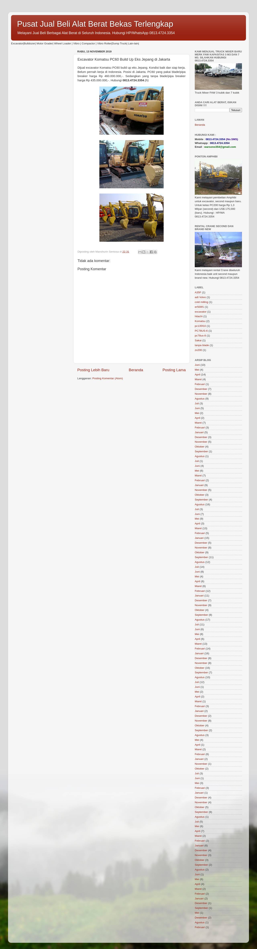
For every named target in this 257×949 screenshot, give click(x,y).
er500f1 (199, 306)
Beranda (136, 370)
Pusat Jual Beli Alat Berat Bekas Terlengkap (95, 23)
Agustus (200, 398)
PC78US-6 (201, 330)
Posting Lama (174, 370)
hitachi (199, 316)
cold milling (201, 302)
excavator (201, 311)
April (197, 374)
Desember (201, 388)
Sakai (198, 340)
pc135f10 (200, 325)
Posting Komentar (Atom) (107, 378)
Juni (197, 364)
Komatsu (200, 321)
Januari (199, 432)
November (201, 393)
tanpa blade (202, 345)
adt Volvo (200, 297)
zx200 (198, 350)
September (201, 451)
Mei (197, 369)
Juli (197, 403)
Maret (198, 379)
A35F (198, 292)
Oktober (199, 446)
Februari (200, 384)
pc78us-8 (200, 335)
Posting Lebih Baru (93, 370)
